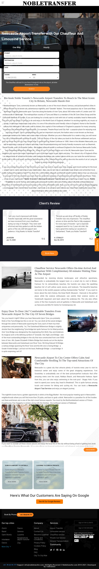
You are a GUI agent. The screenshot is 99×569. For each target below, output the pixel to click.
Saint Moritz (7, 535)
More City (6, 547)
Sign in (86, 523)
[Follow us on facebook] (54, 550)
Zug (18, 543)
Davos (20, 528)
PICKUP (7, 53)
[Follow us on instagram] (57, 550)
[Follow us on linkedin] (64, 550)
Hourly (46, 47)
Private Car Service (57, 538)
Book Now (49, 253)
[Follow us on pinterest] (61, 550)
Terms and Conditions (38, 538)
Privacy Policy (39, 543)
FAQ (35, 552)
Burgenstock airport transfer (23, 538)
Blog (36, 549)
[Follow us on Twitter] (51, 550)
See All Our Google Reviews (49, 501)
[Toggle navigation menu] (4, 2)
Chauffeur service (57, 535)
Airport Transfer (56, 528)
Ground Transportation (59, 541)
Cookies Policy (40, 546)
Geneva (20, 531)
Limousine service (57, 531)
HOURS (7, 75)
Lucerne (20, 535)
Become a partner (41, 535)
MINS (34, 75)
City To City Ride (40, 555)
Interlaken (6, 539)
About (36, 528)
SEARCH (32, 89)
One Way (17, 47)
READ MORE (12, 482)
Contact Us (38, 531)
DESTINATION (9, 60)
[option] (23, 227)
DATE (6, 67)
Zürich (4, 528)
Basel (4, 531)
